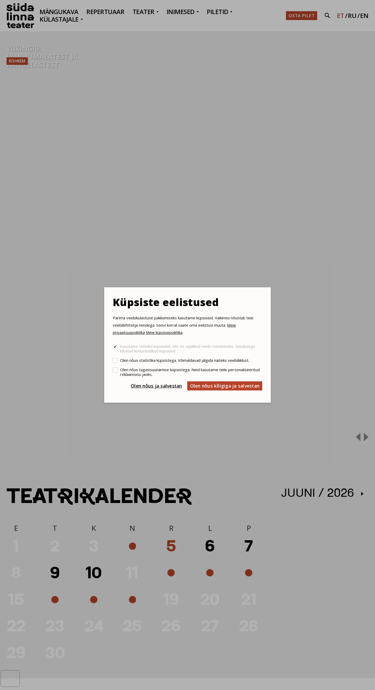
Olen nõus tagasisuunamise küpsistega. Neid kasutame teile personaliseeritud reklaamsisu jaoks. (190, 372)
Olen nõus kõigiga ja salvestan (225, 386)
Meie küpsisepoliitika (164, 332)
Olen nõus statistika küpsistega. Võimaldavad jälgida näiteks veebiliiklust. (184, 360)
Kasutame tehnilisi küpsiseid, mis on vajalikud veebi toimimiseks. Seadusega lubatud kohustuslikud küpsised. (187, 348)
